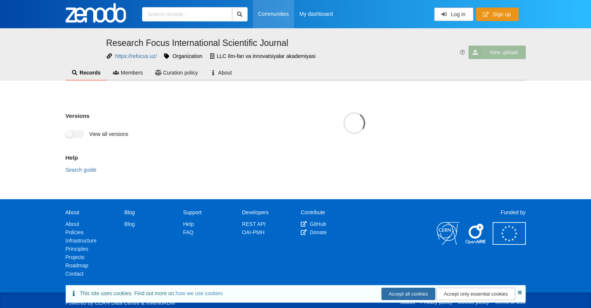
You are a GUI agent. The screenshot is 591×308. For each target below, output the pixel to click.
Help (188, 224)
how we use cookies (199, 293)
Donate (314, 232)
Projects (75, 257)
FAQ (188, 232)
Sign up (497, 14)
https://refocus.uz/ (136, 56)
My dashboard (316, 14)
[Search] (240, 14)
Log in (453, 14)
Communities (273, 14)
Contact (75, 274)
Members (128, 73)
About (221, 73)
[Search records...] (187, 14)
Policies (75, 232)
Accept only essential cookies (476, 294)
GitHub (313, 224)
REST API (254, 224)
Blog (129, 224)
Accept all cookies (408, 294)
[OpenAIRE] (476, 243)
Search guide (81, 170)
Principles (77, 249)
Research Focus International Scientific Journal (197, 43)
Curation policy (176, 73)
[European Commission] (509, 243)
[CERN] (448, 243)
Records (86, 73)
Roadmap (77, 265)
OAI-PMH (253, 232)
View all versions (109, 134)
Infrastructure (81, 241)
